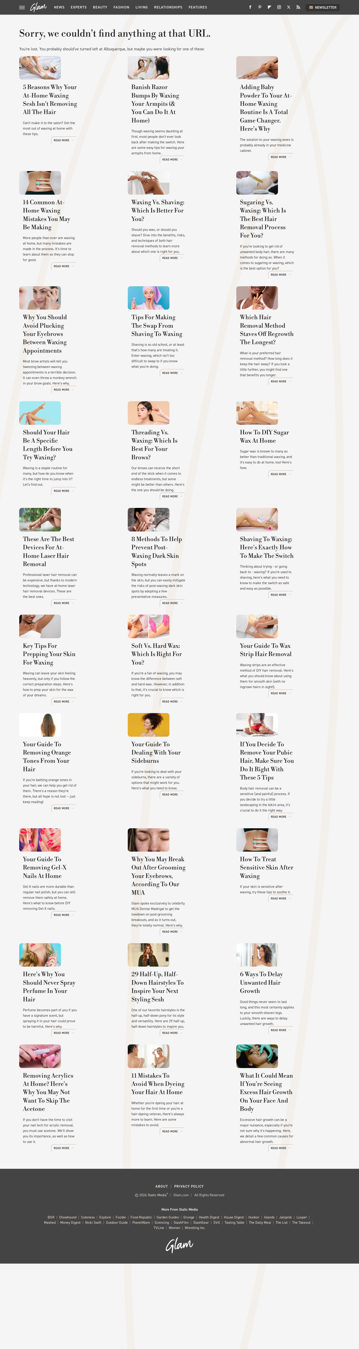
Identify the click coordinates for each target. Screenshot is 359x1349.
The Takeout (301, 1308)
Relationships (168, 7)
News (59, 7)
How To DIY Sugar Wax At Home (285, 484)
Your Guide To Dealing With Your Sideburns (178, 830)
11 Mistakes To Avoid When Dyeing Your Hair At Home (170, 1189)
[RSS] (298, 8)
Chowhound (67, 1303)
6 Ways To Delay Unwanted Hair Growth (284, 1075)
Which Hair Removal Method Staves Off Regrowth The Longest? (287, 367)
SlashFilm (181, 1308)
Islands (269, 1303)
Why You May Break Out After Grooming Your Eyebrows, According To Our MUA (173, 957)
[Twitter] (288, 8)
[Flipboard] (269, 8)
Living (142, 7)
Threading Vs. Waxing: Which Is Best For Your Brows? (176, 489)
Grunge (188, 1303)
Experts (79, 7)
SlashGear (201, 1308)
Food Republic (141, 1303)
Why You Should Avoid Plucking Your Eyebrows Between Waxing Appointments (68, 371)
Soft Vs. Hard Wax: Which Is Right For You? (178, 717)
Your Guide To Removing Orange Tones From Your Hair (69, 830)
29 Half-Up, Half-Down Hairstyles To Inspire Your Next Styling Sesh (179, 1075)
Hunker (253, 1303)
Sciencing (162, 1308)
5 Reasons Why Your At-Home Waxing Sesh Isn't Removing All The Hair (67, 126)
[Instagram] (279, 8)
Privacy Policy (189, 1271)
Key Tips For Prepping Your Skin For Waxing (69, 717)
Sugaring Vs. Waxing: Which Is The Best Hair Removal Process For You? (284, 249)
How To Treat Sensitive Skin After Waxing (287, 953)
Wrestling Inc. (195, 1313)
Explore (105, 1303)
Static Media (157, 1280)
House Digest (234, 1303)
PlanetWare (141, 1308)
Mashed (50, 1308)
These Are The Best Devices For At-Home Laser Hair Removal (67, 603)
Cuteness (88, 1303)
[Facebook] (250, 8)
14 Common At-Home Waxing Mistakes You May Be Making (64, 244)
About (161, 1271)
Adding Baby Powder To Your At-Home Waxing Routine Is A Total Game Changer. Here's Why (286, 126)
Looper (301, 1303)
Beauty (100, 7)
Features (198, 7)
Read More (105, 166)
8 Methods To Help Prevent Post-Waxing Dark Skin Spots (178, 603)
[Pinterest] (259, 8)
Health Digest (209, 1303)
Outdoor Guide (117, 1308)
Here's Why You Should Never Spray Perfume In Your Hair (64, 1075)
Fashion (121, 7)
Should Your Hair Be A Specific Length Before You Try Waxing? (67, 489)
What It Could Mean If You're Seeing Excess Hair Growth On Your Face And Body (283, 1193)
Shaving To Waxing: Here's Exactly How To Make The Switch (286, 603)
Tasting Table (234, 1308)
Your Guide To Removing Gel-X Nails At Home (67, 953)
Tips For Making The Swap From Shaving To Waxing (177, 367)
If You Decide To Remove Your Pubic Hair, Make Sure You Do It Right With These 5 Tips (285, 835)
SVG (216, 1308)
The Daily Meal (260, 1308)
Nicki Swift (93, 1308)
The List (282, 1308)
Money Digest (70, 1308)
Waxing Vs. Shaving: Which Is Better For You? (173, 244)
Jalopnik (285, 1303)
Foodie (121, 1303)
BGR (51, 1303)
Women (174, 1313)
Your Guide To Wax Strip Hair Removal (281, 717)
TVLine (159, 1313)
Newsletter (323, 7)
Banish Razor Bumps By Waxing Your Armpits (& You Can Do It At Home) (178, 126)
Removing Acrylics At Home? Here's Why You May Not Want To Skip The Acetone (69, 1193)
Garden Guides (168, 1303)
